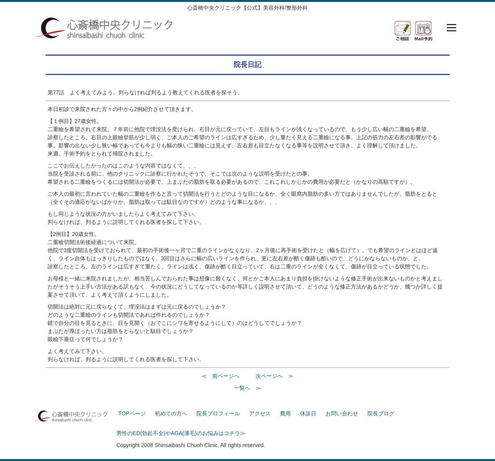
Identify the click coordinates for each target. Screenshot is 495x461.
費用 (285, 413)
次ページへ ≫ (275, 376)
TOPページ (132, 413)
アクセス (260, 413)
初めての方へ (171, 413)
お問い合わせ (342, 413)
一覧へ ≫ (247, 388)
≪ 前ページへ (220, 376)
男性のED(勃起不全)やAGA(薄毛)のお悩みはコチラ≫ (181, 433)
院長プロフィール (218, 413)
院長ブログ (380, 413)
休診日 (308, 413)
